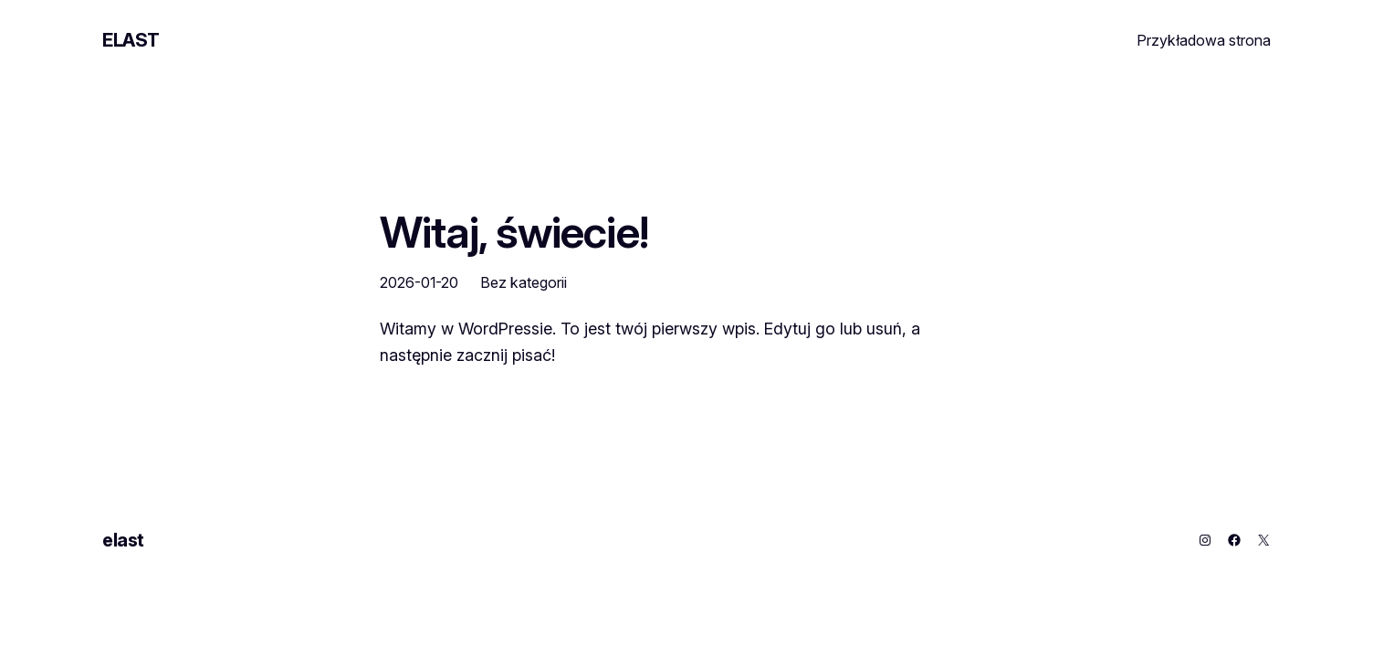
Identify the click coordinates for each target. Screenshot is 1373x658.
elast (131, 40)
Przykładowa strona (1204, 40)
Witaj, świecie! (514, 232)
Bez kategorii (523, 282)
